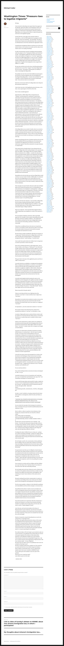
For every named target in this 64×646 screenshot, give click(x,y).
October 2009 (49, 207)
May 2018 (48, 96)
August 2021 (49, 55)
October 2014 (49, 144)
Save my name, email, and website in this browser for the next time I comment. (18, 607)
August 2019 (49, 79)
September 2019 (49, 78)
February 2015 (49, 140)
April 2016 (48, 124)
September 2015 (49, 132)
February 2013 (49, 167)
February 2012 (49, 180)
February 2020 (49, 74)
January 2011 (49, 195)
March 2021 (49, 60)
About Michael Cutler (50, 19)
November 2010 (49, 196)
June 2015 (48, 135)
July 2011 (48, 188)
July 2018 (48, 94)
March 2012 (49, 179)
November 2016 (49, 116)
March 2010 (49, 205)
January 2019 (49, 87)
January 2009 (49, 210)
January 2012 (49, 181)
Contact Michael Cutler (51, 21)
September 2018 (49, 92)
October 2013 (49, 158)
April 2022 (48, 46)
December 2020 (49, 64)
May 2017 (48, 110)
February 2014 (49, 153)
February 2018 (49, 100)
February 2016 (49, 126)
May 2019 (48, 83)
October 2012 (49, 171)
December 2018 (49, 88)
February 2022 (49, 48)
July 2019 (48, 81)
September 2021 (49, 54)
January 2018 (49, 101)
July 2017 (48, 107)
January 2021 (49, 63)
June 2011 (48, 189)
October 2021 (49, 53)
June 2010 (48, 201)
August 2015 (49, 133)
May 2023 (48, 36)
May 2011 (48, 190)
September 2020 (49, 66)
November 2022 (49, 39)
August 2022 (49, 41)
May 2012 (48, 177)
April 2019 (48, 84)
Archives (48, 20)
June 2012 (48, 176)
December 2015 (49, 129)
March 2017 (49, 112)
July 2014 (48, 148)
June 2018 (48, 95)
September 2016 (49, 119)
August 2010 (49, 199)
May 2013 (48, 163)
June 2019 (48, 82)
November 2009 (49, 206)
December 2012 (49, 169)
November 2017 (49, 103)
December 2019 (49, 76)
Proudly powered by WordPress (15, 641)
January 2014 (49, 154)
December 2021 (49, 50)
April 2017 (48, 111)
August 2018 (49, 93)
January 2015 (49, 141)
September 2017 (49, 105)
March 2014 (49, 152)
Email (5, 596)
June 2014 (48, 149)
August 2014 (49, 147)
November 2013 (49, 157)
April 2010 (48, 204)
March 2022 (49, 47)
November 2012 (49, 170)
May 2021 (48, 58)
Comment (6, 575)
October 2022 (49, 40)
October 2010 (49, 197)
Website (6, 601)
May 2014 (48, 150)
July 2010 (48, 200)
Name (5, 591)
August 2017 (49, 106)
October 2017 (49, 104)
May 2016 (48, 123)
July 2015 (48, 134)
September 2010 (49, 198)
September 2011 (49, 186)
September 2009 (50, 208)
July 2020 (48, 68)
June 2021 (48, 57)
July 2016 (48, 121)
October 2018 (49, 91)
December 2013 (49, 156)
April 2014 (48, 151)
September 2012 (49, 172)
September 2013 (49, 159)
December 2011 (49, 182)
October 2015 (49, 131)
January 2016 (49, 128)
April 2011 (48, 191)
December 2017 (49, 102)
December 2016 (49, 115)
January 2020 (49, 75)
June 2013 (48, 162)
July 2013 (48, 161)
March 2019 (49, 85)
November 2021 (49, 51)
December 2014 (49, 142)
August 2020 (49, 67)
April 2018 (48, 97)
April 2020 (48, 72)
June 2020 (48, 69)
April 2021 (48, 59)
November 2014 (49, 143)
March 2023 (49, 37)
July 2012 (48, 175)
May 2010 (48, 203)
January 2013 (49, 168)
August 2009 (49, 209)
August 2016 (49, 120)
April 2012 (48, 178)
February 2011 (49, 194)
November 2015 (49, 130)
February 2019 (49, 86)
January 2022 (49, 49)
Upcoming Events (50, 22)
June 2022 (48, 44)
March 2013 (49, 166)
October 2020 (49, 65)
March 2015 (49, 139)
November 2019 (49, 77)
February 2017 (49, 113)
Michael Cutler (9, 8)
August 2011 (49, 187)
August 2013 (49, 160)
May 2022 (48, 45)
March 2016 (49, 125)
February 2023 (49, 38)
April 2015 (48, 138)
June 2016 (48, 122)
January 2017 (49, 114)
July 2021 (48, 56)
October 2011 (49, 185)
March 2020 (49, 73)
